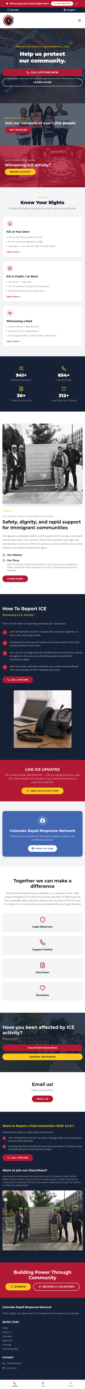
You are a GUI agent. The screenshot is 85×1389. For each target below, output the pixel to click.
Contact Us (9, 1368)
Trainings (6, 1344)
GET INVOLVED (18, 129)
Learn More (15, 578)
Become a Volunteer (56, 1286)
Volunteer (7, 1336)
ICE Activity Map (10, 1348)
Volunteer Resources (42, 1047)
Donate (18, 1286)
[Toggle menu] (80, 20)
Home (5, 1327)
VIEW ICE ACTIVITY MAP (42, 791)
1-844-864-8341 (62, 3)
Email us (42, 1099)
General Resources (42, 1056)
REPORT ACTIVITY (20, 172)
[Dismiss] (77, 3)
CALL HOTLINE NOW (42, 72)
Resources (7, 1340)
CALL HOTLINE (17, 679)
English (71, 10)
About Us (6, 1332)
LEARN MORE (42, 82)
